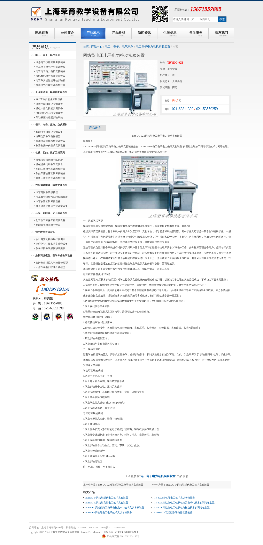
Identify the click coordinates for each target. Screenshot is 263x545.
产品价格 (118, 34)
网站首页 (41, 34)
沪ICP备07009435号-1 (126, 532)
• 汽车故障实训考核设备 (47, 201)
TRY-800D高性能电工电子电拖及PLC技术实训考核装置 (114, 507)
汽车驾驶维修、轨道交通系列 (51, 185)
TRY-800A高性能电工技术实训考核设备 (173, 497)
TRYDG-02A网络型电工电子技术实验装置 (120, 484)
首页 (86, 46)
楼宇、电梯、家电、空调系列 (51, 124)
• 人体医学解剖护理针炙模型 (49, 267)
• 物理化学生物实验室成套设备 (51, 243)
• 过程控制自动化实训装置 (48, 103)
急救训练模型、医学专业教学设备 (53, 255)
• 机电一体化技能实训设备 (48, 108)
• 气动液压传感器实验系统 (48, 117)
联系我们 (221, 34)
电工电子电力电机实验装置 (153, 46)
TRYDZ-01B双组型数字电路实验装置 (172, 512)
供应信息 (170, 34)
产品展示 (93, 34)
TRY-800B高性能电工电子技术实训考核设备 (108, 512)
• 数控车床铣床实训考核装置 (49, 173)
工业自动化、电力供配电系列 (51, 92)
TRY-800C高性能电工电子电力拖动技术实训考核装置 (181, 507)
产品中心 (96, 46)
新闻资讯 (144, 34)
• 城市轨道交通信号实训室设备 (51, 206)
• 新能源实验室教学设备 (47, 224)
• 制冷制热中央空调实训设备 (49, 145)
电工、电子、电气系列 (47, 55)
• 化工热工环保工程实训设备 (49, 220)
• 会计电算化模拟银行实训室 (49, 239)
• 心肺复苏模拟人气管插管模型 (51, 262)
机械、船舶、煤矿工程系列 (50, 152)
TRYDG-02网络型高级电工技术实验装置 (106, 502)
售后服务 (195, 34)
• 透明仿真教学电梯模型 (47, 136)
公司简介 (67, 34)
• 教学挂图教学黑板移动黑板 (49, 248)
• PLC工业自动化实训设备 (48, 99)
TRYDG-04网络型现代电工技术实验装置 (187, 484)
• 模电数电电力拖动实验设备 (49, 75)
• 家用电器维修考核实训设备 (49, 140)
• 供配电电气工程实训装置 (48, 113)
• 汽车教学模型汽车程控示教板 (51, 196)
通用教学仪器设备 (45, 232)
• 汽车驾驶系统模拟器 (46, 192)
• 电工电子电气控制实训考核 (49, 66)
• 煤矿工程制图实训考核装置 (49, 178)
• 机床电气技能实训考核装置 (49, 85)
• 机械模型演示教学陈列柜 (48, 159)
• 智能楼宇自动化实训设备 (48, 131)
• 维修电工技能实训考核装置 (49, 62)
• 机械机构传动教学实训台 (48, 164)
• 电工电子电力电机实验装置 (49, 71)
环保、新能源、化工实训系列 (51, 213)
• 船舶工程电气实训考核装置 (49, 168)
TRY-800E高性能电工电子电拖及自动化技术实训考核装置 (183, 502)
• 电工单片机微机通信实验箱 (49, 80)
